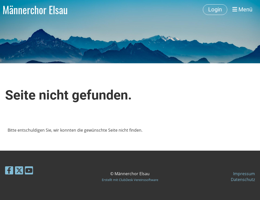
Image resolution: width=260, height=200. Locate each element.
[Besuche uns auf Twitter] (19, 171)
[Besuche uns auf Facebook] (9, 171)
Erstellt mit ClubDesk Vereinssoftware (130, 179)
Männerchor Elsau (35, 10)
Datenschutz (243, 179)
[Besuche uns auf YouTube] (29, 171)
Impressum (244, 173)
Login (215, 9)
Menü (242, 9)
